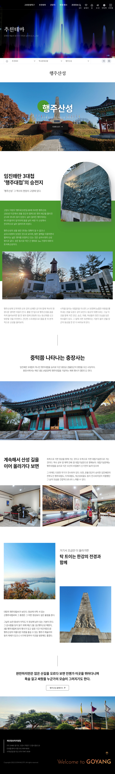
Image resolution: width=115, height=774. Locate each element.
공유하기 (104, 61)
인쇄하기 (109, 61)
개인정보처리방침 (14, 741)
